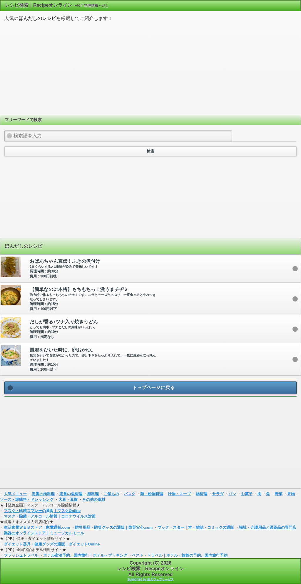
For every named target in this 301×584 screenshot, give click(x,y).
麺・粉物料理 (151, 494)
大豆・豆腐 (68, 499)
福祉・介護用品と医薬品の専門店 (267, 527)
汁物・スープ (179, 494)
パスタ (129, 494)
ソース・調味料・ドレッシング (26, 499)
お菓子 (246, 494)
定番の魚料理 (70, 494)
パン (232, 494)
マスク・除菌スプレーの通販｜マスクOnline (42, 510)
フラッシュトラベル (21, 555)
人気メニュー (15, 494)
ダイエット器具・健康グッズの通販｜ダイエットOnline (52, 544)
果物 (291, 494)
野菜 (278, 494)
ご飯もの (111, 494)
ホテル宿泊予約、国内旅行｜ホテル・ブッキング (85, 555)
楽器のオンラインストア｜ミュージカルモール (44, 533)
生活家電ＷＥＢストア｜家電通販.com (37, 527)
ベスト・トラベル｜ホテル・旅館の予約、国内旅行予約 (180, 555)
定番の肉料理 (43, 494)
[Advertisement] (150, 67)
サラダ (218, 494)
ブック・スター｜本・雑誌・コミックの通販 (196, 527)
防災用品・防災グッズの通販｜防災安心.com (114, 527)
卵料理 (93, 494)
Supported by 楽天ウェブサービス (150, 579)
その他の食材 (93, 499)
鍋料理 (201, 494)
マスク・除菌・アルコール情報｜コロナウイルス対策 (50, 516)
